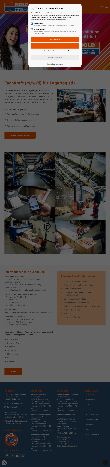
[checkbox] (32, 24)
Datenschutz (51, 64)
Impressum (59, 64)
